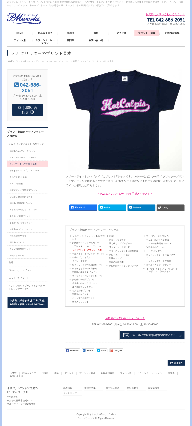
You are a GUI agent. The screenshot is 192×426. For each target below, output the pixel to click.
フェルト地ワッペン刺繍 (157, 240)
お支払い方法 (112, 388)
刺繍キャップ (115, 258)
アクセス (69, 373)
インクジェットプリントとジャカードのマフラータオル (162, 270)
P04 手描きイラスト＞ (139, 193)
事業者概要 (153, 388)
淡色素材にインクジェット (84, 287)
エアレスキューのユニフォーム (86, 246)
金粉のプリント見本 (81, 257)
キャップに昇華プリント (83, 298)
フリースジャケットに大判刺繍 (123, 251)
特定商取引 (132, 388)
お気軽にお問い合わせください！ (125, 318)
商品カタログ (29, 373)
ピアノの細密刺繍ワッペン (158, 243)
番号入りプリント (80, 302)
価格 (56, 373)
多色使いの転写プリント (83, 279)
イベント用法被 (79, 261)
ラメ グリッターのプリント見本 (87, 250)
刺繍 (111, 236)
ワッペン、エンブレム (157, 236)
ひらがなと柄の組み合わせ (84, 268)
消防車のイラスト (80, 294)
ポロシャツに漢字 (117, 240)
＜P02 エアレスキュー (110, 193)
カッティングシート (156, 251)
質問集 (171, 373)
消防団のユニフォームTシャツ (86, 243)
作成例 (45, 373)
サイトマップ (70, 393)
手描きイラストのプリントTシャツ (88, 254)
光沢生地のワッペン (155, 247)
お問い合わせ (16, 376)
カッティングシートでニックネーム (161, 256)
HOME (13, 373)
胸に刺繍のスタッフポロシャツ (123, 266)
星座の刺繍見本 (116, 262)
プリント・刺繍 (87, 373)
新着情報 (67, 388)
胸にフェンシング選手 (119, 255)
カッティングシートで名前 (158, 261)
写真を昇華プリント (81, 290)
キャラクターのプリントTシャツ (87, 276)
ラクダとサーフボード (119, 247)
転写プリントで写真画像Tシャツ (87, 265)
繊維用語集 (90, 388)
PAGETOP (176, 363)
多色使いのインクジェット (84, 283)
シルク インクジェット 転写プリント (88, 237)
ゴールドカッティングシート (159, 265)
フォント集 (125, 373)
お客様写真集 (107, 373)
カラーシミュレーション (149, 373)
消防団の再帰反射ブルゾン (84, 272)
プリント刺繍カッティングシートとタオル (94, 229)
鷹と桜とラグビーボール (120, 243)
